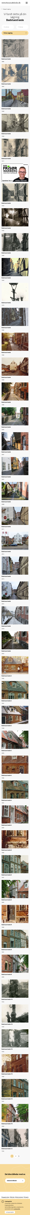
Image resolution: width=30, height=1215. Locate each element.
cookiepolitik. (17, 1209)
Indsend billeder (12, 1180)
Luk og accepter (10, 1212)
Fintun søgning (8, 33)
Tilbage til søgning (7, 9)
